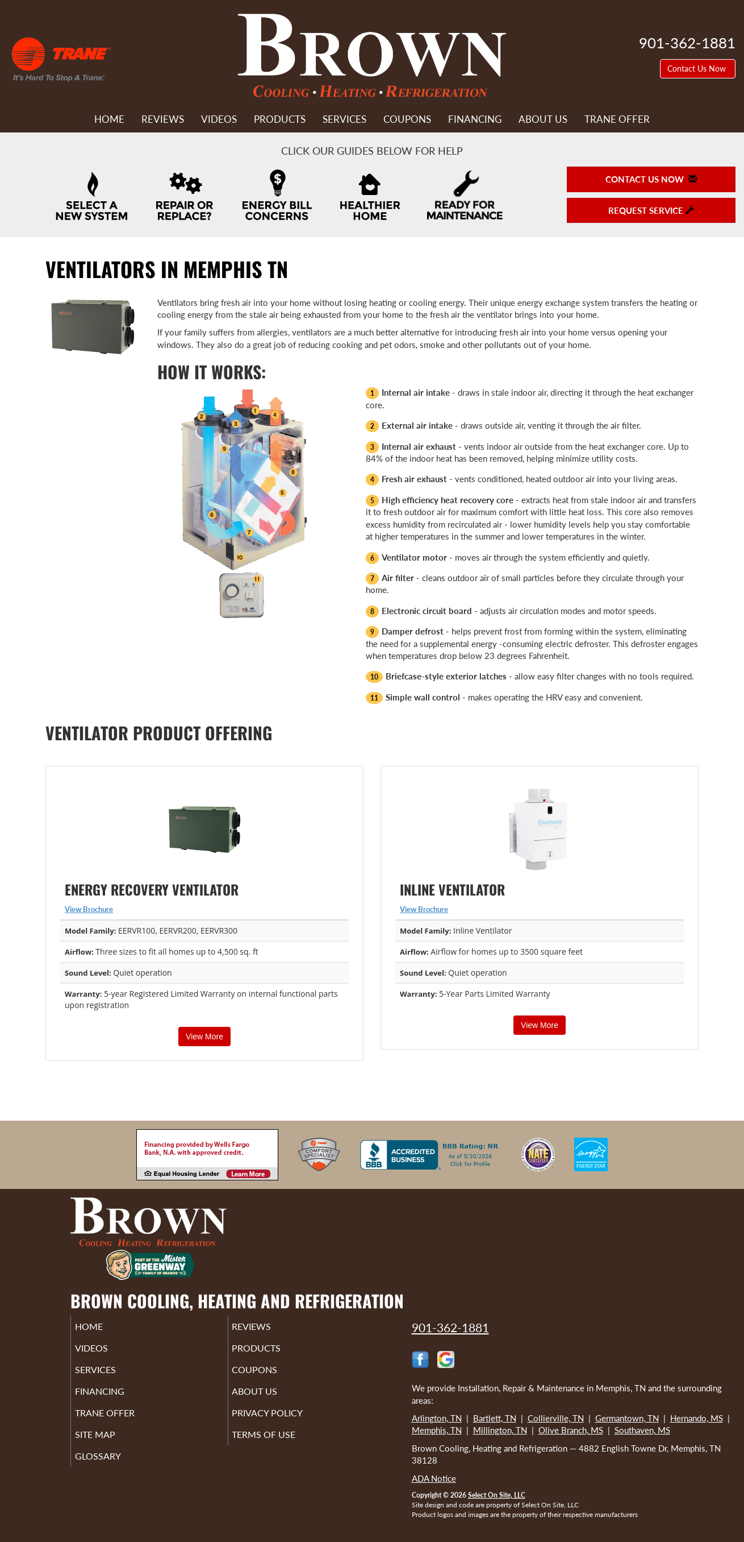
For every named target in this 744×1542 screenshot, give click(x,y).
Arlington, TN (437, 1418)
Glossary (113, 1471)
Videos (219, 119)
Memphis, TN (437, 1430)
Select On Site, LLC (496, 1495)
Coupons (407, 119)
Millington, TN (500, 1430)
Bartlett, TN (494, 1418)
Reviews (162, 119)
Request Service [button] (651, 210)
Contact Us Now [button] (697, 68)
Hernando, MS (696, 1418)
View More (204, 1036)
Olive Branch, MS (570, 1430)
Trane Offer (617, 119)
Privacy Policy (284, 1423)
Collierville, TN (556, 1418)
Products (280, 119)
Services (344, 119)
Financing (474, 119)
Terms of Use (281, 1447)
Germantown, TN (627, 1418)
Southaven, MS (642, 1430)
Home (109, 119)
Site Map (111, 1447)
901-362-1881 (450, 1327)
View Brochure (89, 909)
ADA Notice (434, 1478)
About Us (543, 119)
